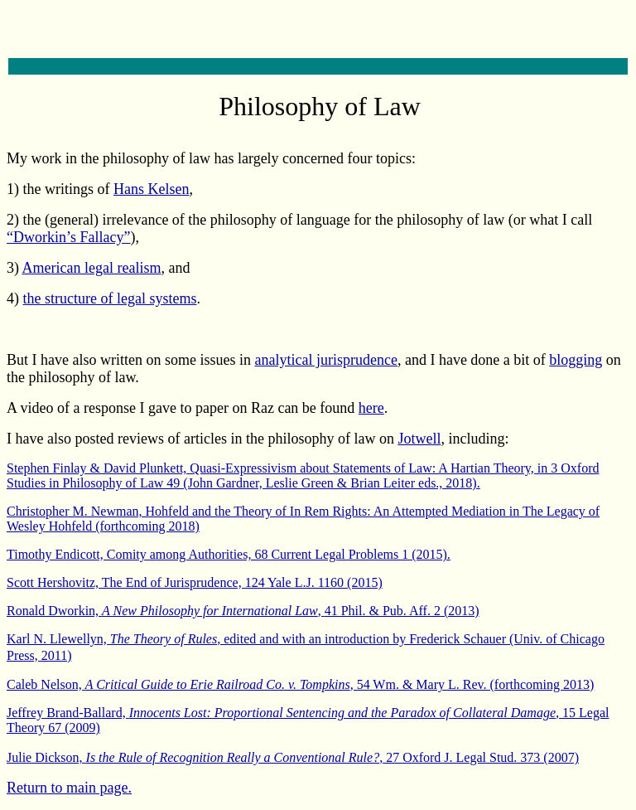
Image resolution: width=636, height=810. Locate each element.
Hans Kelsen (151, 189)
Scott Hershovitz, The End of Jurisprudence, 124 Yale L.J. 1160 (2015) (195, 582)
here (371, 408)
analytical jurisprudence (325, 360)
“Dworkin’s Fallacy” (68, 237)
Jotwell (419, 438)
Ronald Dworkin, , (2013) (243, 611)
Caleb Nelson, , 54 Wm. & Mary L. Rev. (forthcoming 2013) (300, 684)
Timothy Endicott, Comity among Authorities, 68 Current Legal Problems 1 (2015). (228, 554)
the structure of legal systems (110, 298)
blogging (575, 360)
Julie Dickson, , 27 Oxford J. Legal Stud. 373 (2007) (293, 757)
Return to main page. (69, 787)
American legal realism (91, 267)
